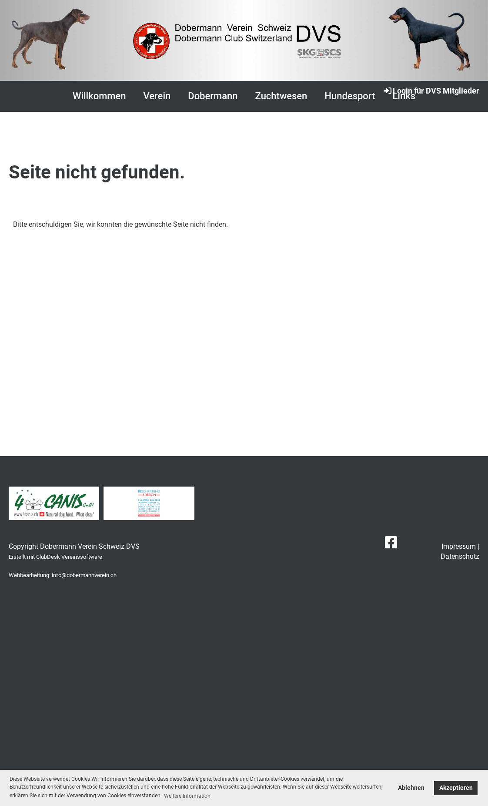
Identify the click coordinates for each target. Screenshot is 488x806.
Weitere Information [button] (187, 796)
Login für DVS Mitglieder (430, 90)
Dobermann (212, 96)
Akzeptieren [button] (456, 788)
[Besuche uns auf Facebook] (391, 542)
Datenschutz (460, 556)
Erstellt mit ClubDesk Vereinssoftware (55, 557)
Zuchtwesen (281, 96)
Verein (157, 96)
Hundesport (349, 96)
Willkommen (99, 96)
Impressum (458, 546)
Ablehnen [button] (411, 788)
